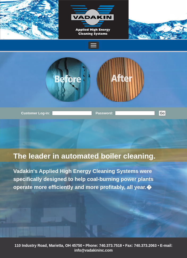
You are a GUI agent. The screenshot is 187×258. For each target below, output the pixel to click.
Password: (104, 113)
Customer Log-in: (35, 113)
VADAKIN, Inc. (93, 19)
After (121, 79)
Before (68, 79)
